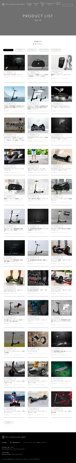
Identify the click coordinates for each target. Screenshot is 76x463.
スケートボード (44, 50)
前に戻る (9, 422)
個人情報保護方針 (15, 442)
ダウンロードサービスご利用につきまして (35, 442)
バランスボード (56, 50)
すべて (8, 50)
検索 (64, 3)
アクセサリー (20, 50)
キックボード (32, 50)
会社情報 (4, 442)
